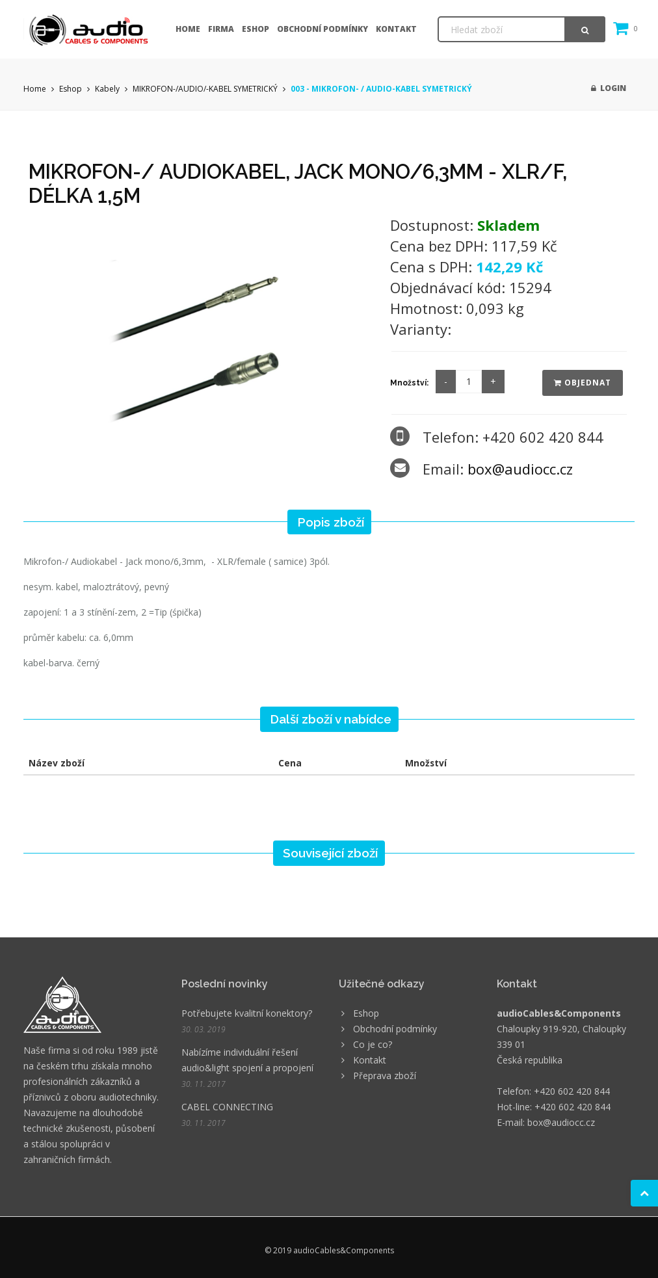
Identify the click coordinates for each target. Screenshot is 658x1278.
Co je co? (372, 1044)
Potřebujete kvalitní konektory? (246, 1013)
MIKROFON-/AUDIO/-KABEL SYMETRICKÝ (205, 88)
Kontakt (396, 28)
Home (188, 28)
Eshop (255, 28)
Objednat (582, 382)
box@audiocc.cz (520, 468)
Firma (221, 28)
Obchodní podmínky (322, 28)
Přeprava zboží (384, 1075)
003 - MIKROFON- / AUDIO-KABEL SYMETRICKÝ (381, 88)
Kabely (107, 88)
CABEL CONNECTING (227, 1107)
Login (608, 88)
